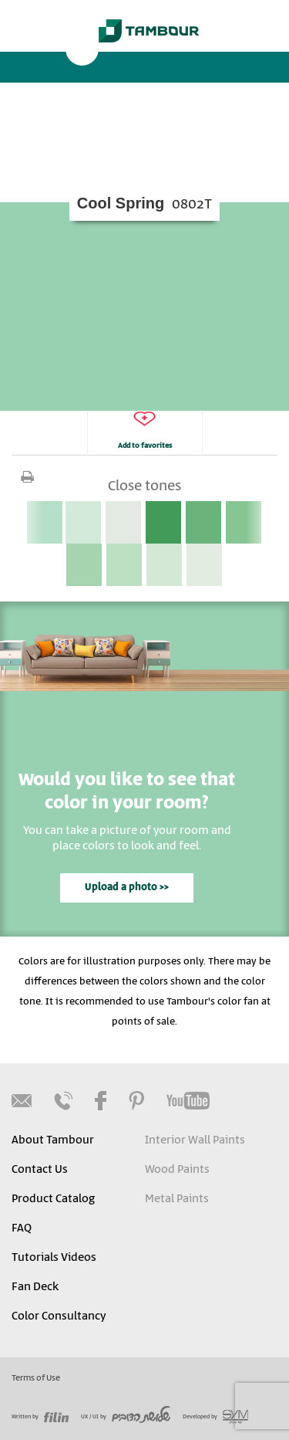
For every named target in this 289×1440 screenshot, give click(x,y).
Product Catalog (53, 1199)
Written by (40, 1417)
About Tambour (53, 1140)
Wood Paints (177, 1170)
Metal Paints (177, 1199)
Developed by (215, 1417)
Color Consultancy (59, 1316)
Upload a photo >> (127, 887)
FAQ (22, 1228)
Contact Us (40, 1170)
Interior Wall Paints (195, 1140)
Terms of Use (36, 1378)
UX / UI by (125, 1417)
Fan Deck (35, 1287)
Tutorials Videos (54, 1258)
